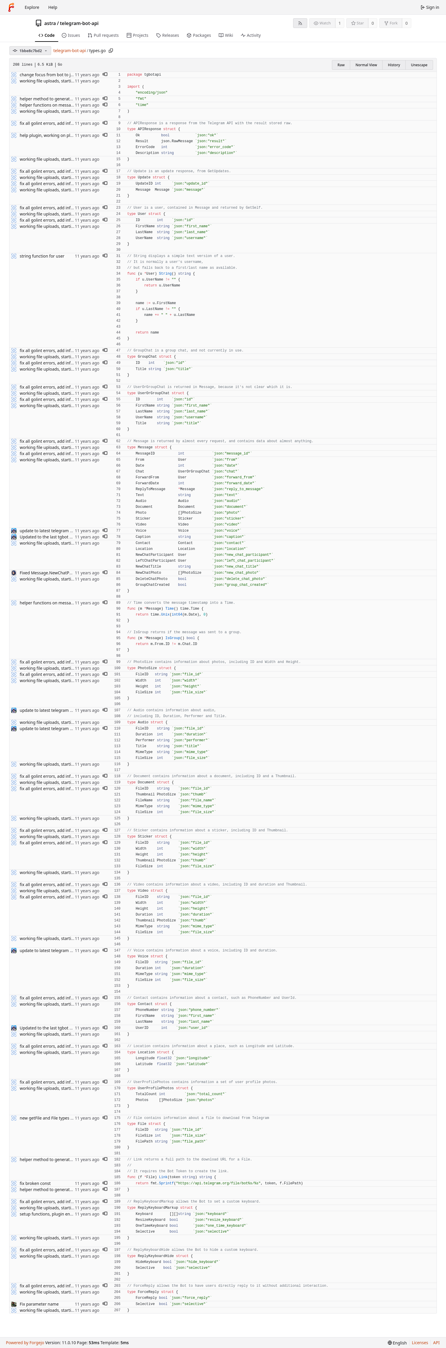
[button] (105, 75)
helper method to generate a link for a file (60, 99)
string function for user (42, 256)
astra (50, 23)
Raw (341, 64)
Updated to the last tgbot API (48, 537)
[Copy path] (111, 51)
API (436, 1342)
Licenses (420, 1342)
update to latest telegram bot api (51, 530)
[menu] (397, 1343)
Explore (32, 7)
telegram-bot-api (79, 23)
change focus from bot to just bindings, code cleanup (71, 74)
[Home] (11, 7)
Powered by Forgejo (25, 1342)
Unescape (419, 64)
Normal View (366, 64)
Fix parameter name (39, 1304)
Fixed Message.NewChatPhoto (49, 573)
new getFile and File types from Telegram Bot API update (74, 1118)
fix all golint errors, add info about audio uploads (67, 123)
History (394, 64)
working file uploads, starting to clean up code (64, 81)
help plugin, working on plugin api (53, 135)
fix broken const (35, 1183)
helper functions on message (48, 105)
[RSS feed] (300, 23)
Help (52, 7)
